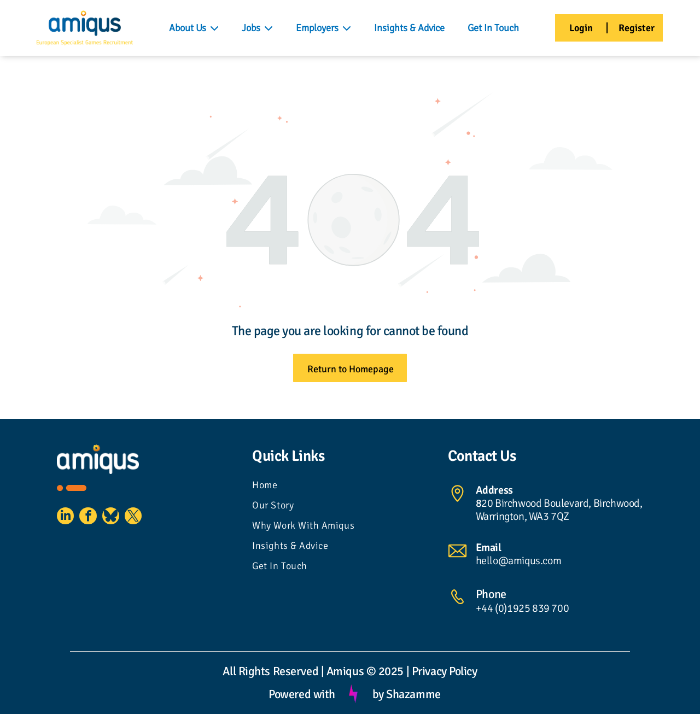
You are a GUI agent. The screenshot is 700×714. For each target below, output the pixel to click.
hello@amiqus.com (519, 560)
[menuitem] (349, 486)
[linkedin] (68, 519)
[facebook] (95, 519)
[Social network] (122, 519)
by (378, 694)
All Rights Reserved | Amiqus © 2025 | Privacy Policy (350, 671)
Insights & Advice (409, 28)
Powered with (302, 694)
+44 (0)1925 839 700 (522, 608)
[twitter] (150, 519)
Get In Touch (493, 28)
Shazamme (413, 694)
